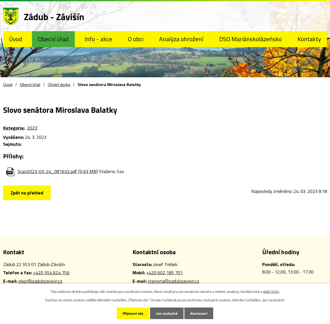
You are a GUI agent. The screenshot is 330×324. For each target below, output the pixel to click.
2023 (32, 127)
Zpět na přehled (27, 192)
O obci (135, 39)
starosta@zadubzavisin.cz (173, 281)
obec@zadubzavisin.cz (40, 281)
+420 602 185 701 (164, 272)
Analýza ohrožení (181, 39)
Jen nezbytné (167, 313)
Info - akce (98, 39)
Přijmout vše (133, 313)
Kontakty (309, 39)
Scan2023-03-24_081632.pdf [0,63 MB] (58, 171)
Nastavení (198, 313)
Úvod (15, 39)
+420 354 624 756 (51, 272)
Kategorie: (14, 127)
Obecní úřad (53, 39)
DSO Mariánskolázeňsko (250, 39)
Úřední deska (59, 84)
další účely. (271, 291)
